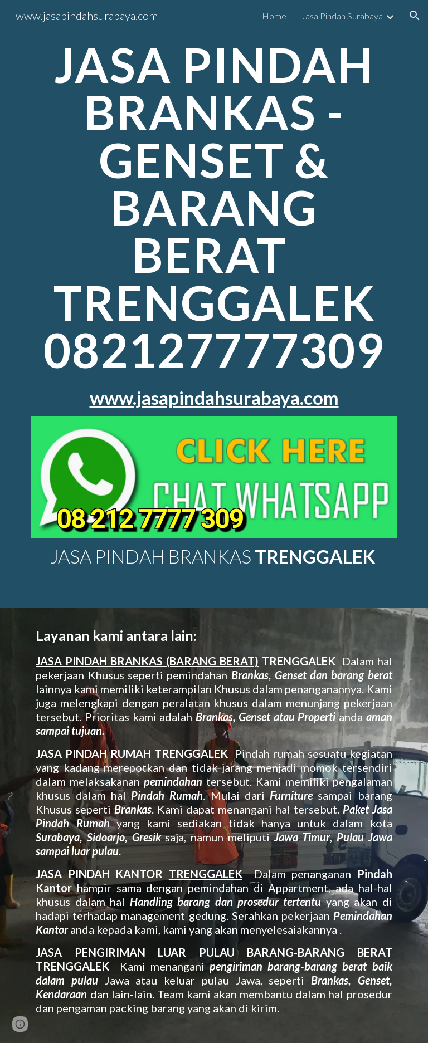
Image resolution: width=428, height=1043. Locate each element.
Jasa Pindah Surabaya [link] (342, 16)
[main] (213, 224)
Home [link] (274, 16)
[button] (414, 15)
